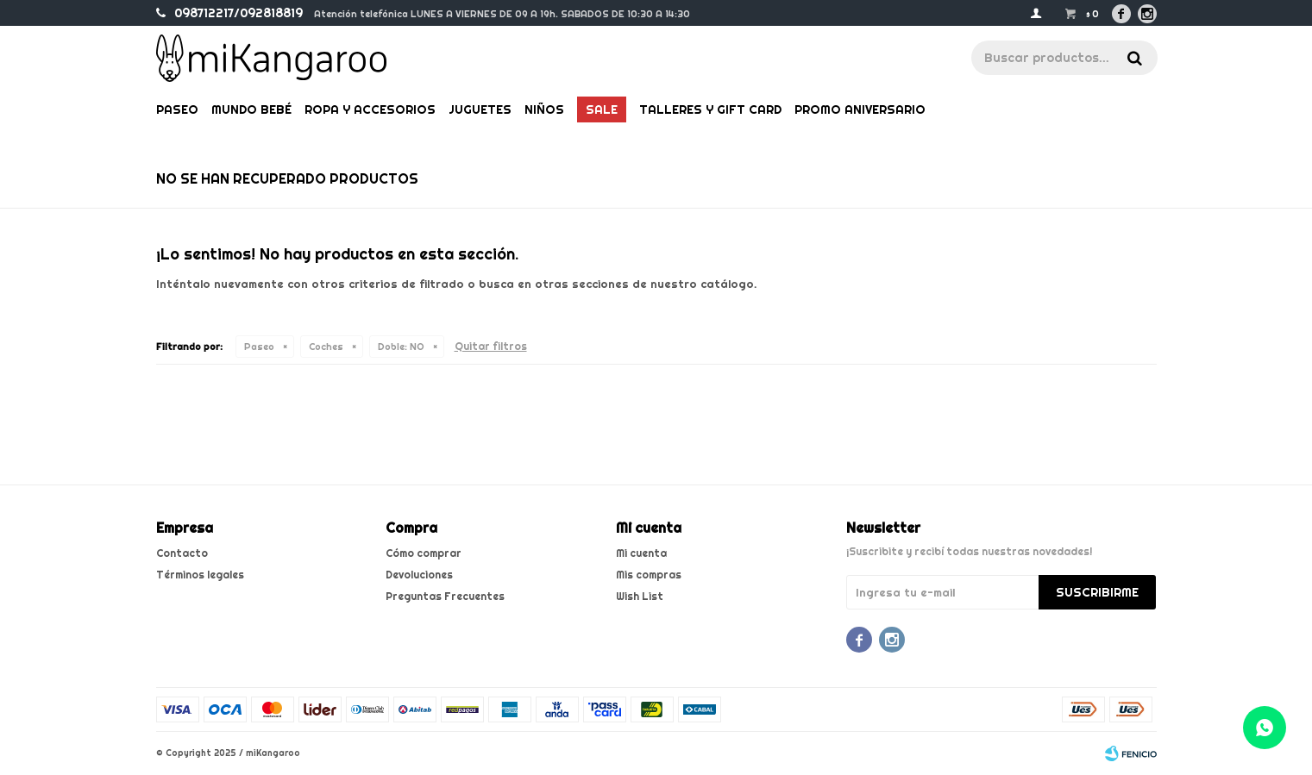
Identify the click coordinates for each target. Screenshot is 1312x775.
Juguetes (480, 109)
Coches (326, 347)
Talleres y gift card (710, 109)
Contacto (182, 553)
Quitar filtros (491, 346)
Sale (602, 109)
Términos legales (200, 574)
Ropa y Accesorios (370, 109)
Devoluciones (419, 574)
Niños (544, 109)
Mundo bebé (251, 109)
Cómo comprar (423, 553)
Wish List (639, 596)
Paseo (177, 109)
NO (401, 347)
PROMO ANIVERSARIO (860, 109)
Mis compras (648, 574)
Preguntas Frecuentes (445, 596)
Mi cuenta (641, 553)
